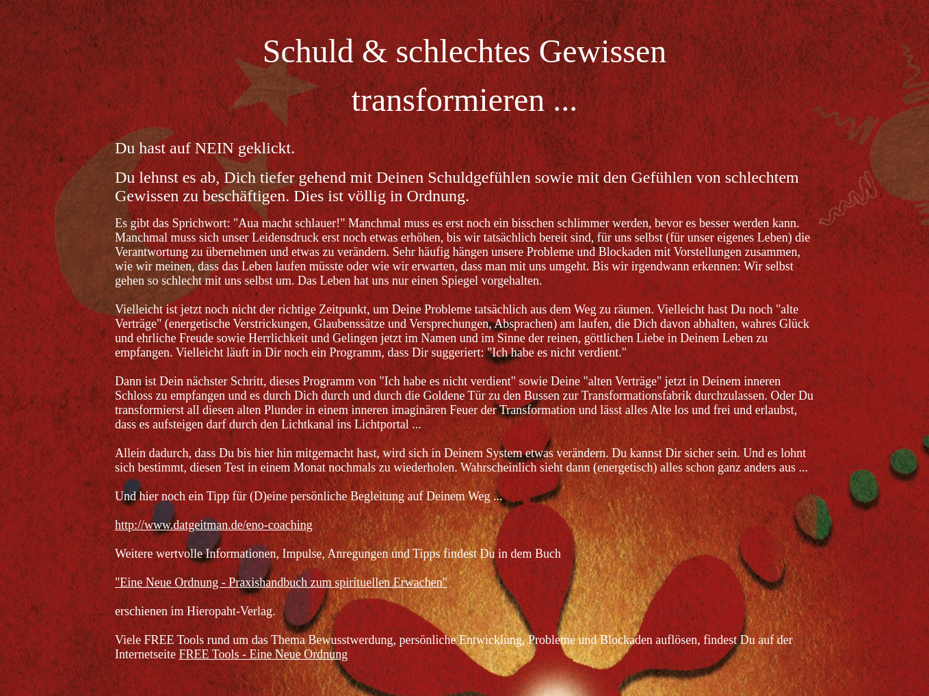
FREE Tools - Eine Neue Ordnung (263, 654)
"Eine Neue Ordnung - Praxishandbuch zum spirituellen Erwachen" (281, 582)
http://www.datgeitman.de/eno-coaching (214, 525)
